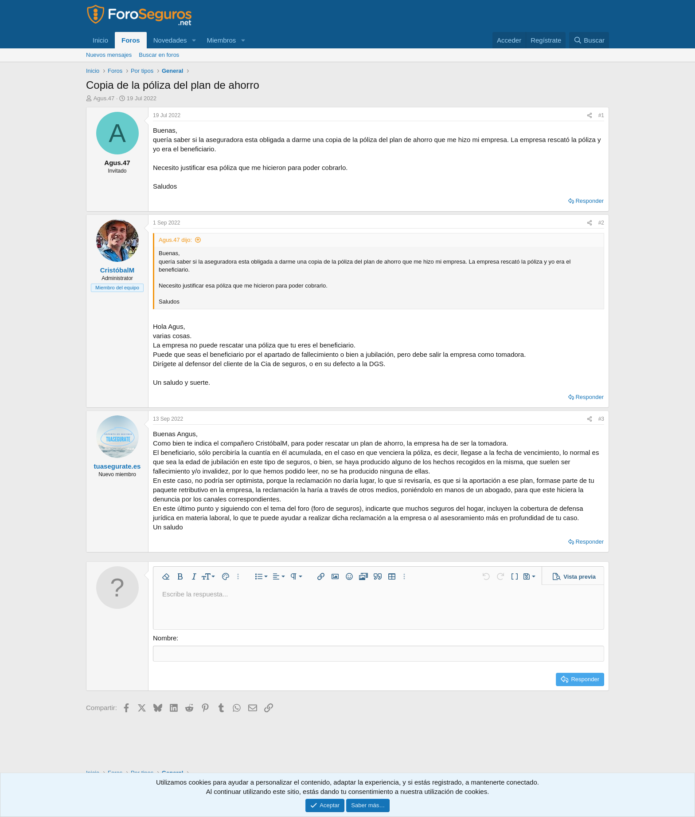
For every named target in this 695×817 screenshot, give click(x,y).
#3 (601, 419)
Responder (589, 200)
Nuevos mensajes (109, 54)
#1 (601, 115)
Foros (130, 40)
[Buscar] (589, 40)
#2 (601, 223)
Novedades (170, 40)
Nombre (164, 638)
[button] (193, 40)
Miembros (221, 40)
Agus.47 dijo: (175, 240)
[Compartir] (589, 116)
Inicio (100, 40)
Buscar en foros (159, 54)
